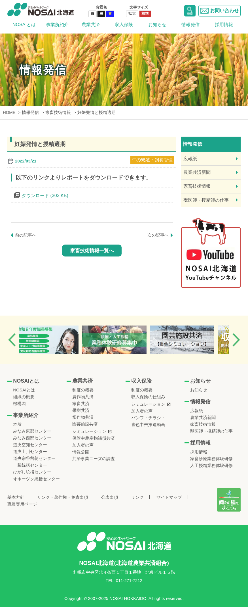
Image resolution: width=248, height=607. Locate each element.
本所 (17, 424)
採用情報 (224, 24)
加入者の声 (83, 445)
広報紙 (190, 158)
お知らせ (157, 24)
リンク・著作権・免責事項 (62, 497)
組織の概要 (23, 396)
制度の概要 (83, 389)
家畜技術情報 (197, 186)
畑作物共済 (83, 417)
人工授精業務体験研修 (211, 465)
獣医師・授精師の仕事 (206, 200)
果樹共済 (80, 410)
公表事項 (109, 497)
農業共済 (91, 24)
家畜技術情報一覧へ (92, 250)
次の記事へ (158, 235)
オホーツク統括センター (36, 478)
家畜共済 (80, 403)
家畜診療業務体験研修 (211, 458)
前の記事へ (25, 235)
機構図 (19, 403)
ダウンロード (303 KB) (45, 195)
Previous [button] (12, 340)
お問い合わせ (219, 11)
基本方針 (15, 497)
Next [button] (236, 340)
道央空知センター (30, 444)
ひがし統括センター (32, 472)
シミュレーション (89, 431)
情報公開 (80, 451)
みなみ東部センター (32, 431)
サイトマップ (169, 497)
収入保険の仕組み (148, 396)
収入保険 (124, 24)
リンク (137, 497)
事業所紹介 (57, 24)
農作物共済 (83, 396)
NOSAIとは (24, 24)
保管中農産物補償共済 (93, 438)
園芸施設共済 (85, 424)
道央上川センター (30, 451)
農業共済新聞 (197, 172)
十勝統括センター (30, 465)
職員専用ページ (22, 504)
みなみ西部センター (32, 437)
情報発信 (190, 24)
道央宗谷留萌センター (34, 458)
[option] (54, 340)
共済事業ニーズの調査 (93, 458)
